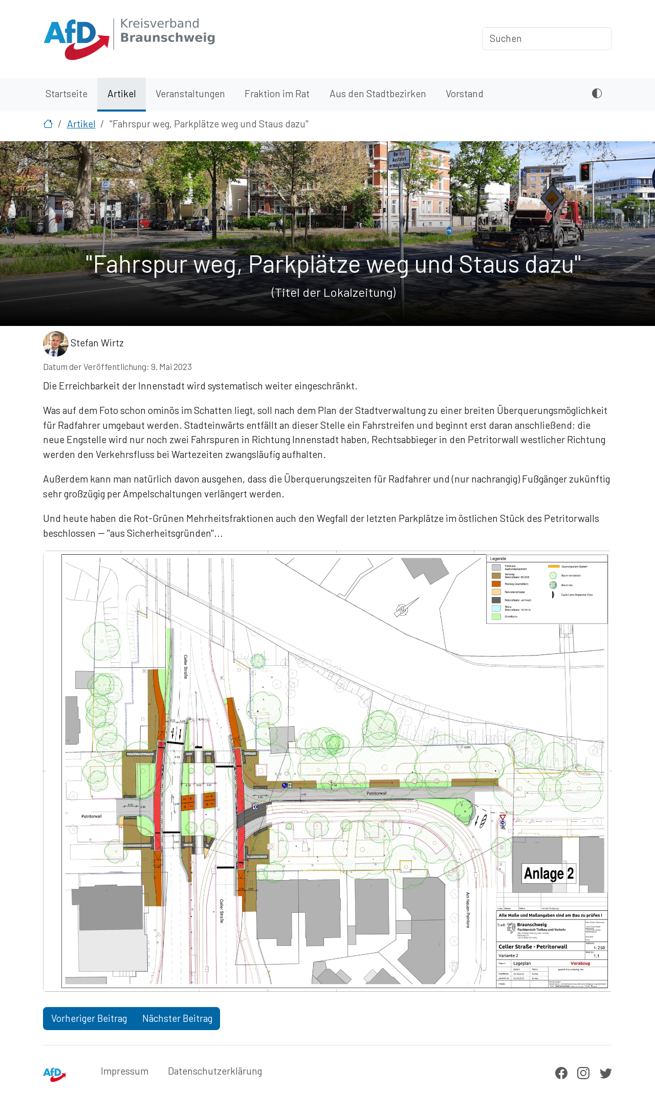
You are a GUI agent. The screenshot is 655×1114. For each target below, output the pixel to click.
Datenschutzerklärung (215, 1071)
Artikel (81, 123)
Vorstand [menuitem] (465, 93)
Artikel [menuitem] (121, 93)
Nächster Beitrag (177, 1018)
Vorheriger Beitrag (89, 1018)
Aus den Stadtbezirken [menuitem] (378, 93)
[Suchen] (547, 38)
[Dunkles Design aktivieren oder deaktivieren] (597, 95)
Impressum (124, 1071)
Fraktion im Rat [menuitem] (277, 93)
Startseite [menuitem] (67, 93)
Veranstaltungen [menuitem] (190, 93)
